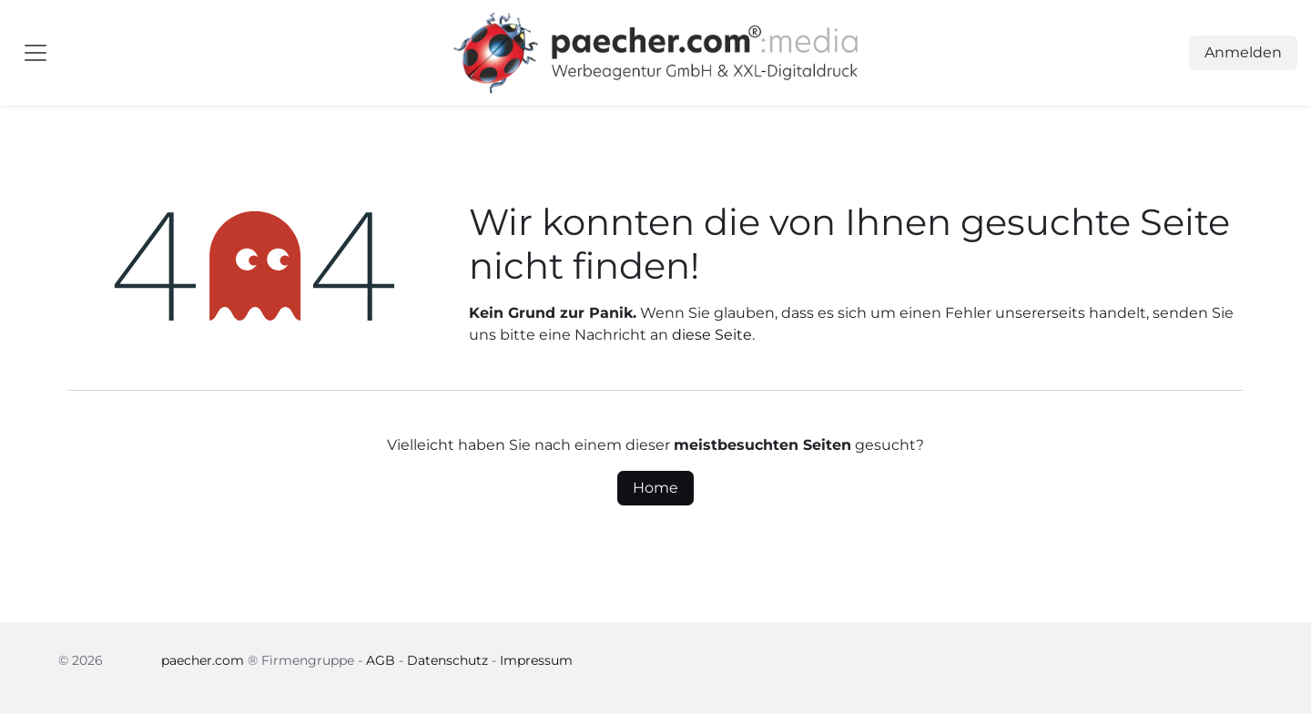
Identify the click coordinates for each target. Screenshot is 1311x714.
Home (655, 487)
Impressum (536, 660)
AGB (380, 660)
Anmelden (1243, 52)
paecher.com (202, 660)
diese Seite (712, 334)
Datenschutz (447, 660)
